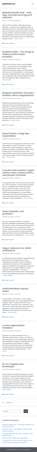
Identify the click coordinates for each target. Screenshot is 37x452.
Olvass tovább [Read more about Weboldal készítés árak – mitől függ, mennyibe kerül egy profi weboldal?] (18, 38)
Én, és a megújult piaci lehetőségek (13, 365)
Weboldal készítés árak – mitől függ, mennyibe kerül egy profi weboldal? (17, 15)
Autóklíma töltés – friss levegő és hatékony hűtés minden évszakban (18, 54)
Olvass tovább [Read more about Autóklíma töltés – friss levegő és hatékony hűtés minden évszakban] (6, 80)
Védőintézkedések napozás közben (15, 289)
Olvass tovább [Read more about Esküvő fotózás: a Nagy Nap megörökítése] (10, 157)
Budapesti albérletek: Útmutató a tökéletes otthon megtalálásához (18, 94)
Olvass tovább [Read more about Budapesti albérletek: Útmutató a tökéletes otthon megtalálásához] (15, 120)
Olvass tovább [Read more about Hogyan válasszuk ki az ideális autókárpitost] (8, 275)
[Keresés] (26, 411)
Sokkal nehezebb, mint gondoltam (13, 212)
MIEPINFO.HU (8, 3)
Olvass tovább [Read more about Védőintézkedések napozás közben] (12, 312)
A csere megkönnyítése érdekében (13, 326)
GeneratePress (27, 449)
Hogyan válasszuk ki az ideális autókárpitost (16, 249)
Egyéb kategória (9, 43)
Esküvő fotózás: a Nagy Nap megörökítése (15, 134)
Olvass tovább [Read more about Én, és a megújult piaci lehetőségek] (6, 389)
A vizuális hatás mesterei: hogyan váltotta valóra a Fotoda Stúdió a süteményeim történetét (18, 172)
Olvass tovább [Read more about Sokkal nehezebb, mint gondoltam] (30, 235)
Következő (10, 402)
